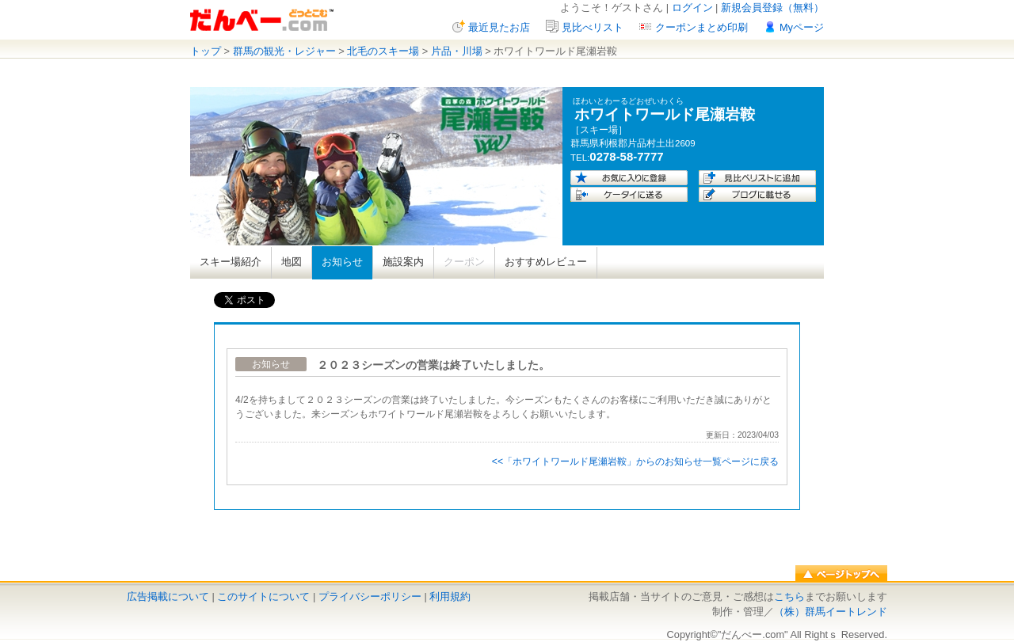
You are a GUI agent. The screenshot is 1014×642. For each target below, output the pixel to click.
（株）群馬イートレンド (830, 611)
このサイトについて (263, 596)
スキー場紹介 (230, 262)
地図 (291, 262)
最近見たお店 (499, 27)
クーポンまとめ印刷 (701, 27)
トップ (205, 51)
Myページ (802, 27)
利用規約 (450, 596)
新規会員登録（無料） (772, 7)
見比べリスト (592, 27)
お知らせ (342, 262)
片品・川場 (456, 51)
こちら (789, 596)
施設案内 (403, 262)
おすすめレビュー (546, 262)
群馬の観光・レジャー (284, 51)
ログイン (692, 7)
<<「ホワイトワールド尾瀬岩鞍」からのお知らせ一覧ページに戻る (635, 461)
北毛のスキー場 (383, 51)
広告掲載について (168, 596)
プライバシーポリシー (369, 596)
